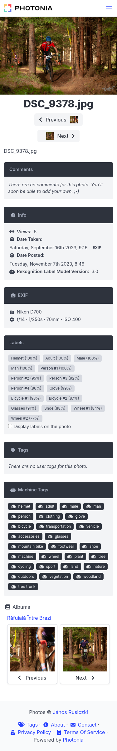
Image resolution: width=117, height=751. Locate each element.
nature (95, 566)
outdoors (22, 576)
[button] (109, 8)
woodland (87, 576)
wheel (49, 556)
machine (21, 556)
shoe (89, 546)
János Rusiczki (70, 712)
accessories (25, 536)
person (20, 516)
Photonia (73, 740)
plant (74, 556)
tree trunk (22, 586)
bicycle (20, 526)
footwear (62, 546)
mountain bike (26, 546)
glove (76, 516)
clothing (48, 516)
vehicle (88, 526)
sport (46, 566)
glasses (57, 536)
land (70, 566)
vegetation (54, 576)
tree (97, 556)
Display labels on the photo (39, 426)
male (69, 506)
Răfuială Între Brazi (29, 618)
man (93, 506)
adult (45, 506)
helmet (20, 506)
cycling (20, 566)
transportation (54, 526)
